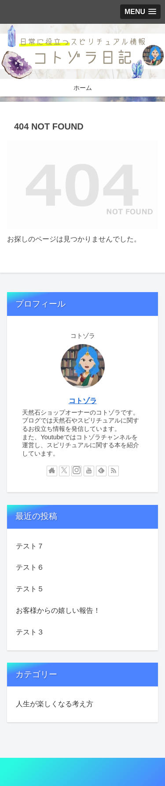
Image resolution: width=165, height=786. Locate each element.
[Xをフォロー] (64, 471)
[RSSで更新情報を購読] (113, 471)
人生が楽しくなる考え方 (54, 704)
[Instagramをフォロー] (76, 471)
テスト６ (30, 567)
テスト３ (30, 632)
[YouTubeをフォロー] (89, 471)
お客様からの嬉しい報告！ (58, 610)
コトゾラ (83, 400)
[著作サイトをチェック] (52, 471)
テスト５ (30, 589)
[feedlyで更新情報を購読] (101, 471)
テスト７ (30, 546)
